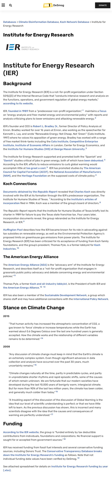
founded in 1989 (18, 111)
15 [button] (35, 365)
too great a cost (36, 168)
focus (102, 111)
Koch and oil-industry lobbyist (48, 283)
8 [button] (100, 202)
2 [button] (95, 118)
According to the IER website (21, 432)
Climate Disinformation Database (39, 21)
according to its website (18, 103)
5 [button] (47, 167)
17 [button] (52, 414)
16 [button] (57, 391)
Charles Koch (82, 191)
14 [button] (42, 338)
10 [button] (18, 248)
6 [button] (96, 175)
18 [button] (64, 439)
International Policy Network (91, 299)
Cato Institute (59, 141)
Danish (8, 160)
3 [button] (86, 148)
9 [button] (23, 221)
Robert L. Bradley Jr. (45, 126)
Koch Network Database (74, 21)
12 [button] (41, 287)
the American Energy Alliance (21, 287)
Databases (9, 21)
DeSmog (58, 5)
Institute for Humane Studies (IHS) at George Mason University (46, 149)
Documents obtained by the (30, 191)
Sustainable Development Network (66, 295)
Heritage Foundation (34, 175)
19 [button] (78, 458)
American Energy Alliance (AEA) (27, 264)
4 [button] (104, 160)
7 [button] (49, 199)
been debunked (93, 160)
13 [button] (44, 287)
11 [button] (15, 275)
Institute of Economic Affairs (32, 145)
